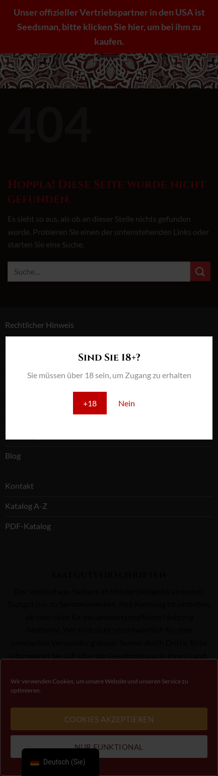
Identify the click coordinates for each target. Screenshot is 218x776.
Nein (126, 403)
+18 (90, 403)
